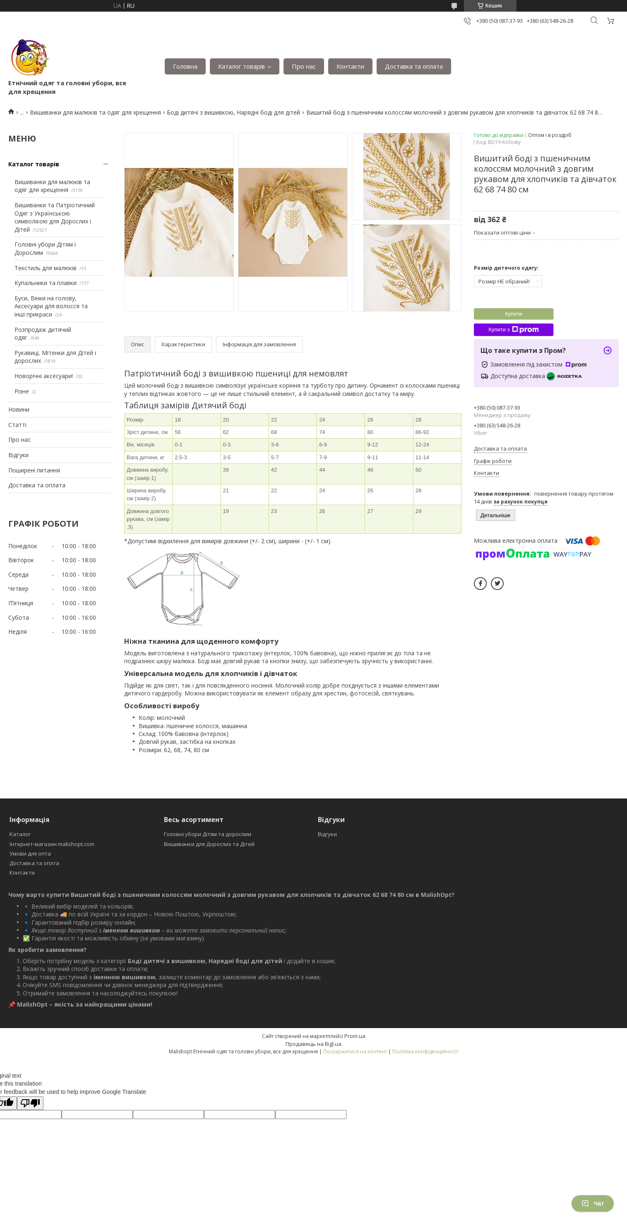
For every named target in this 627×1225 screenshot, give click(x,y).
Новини (18, 409)
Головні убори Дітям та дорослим (207, 834)
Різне (21, 391)
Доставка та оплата (414, 66)
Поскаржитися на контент (355, 1051)
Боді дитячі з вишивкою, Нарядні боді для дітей (233, 112)
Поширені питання (34, 470)
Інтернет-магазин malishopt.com (52, 844)
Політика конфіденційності (425, 1051)
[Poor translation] (30, 1103)
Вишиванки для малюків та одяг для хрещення (95, 112)
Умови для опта (30, 853)
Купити (513, 314)
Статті (17, 425)
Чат (592, 1203)
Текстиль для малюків (45, 268)
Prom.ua (354, 1036)
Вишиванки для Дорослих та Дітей (209, 844)
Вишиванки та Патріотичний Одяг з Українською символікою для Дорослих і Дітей (54, 217)
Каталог (20, 834)
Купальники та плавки (45, 283)
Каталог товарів (241, 66)
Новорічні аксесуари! (43, 376)
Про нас (304, 66)
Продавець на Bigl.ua (313, 1044)
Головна (185, 66)
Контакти (350, 66)
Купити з (513, 329)
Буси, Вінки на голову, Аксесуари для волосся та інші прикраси (51, 306)
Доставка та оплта (34, 863)
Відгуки (18, 455)
